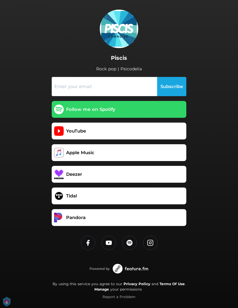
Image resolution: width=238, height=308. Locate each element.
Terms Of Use (172, 284)
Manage (101, 289)
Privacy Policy (137, 284)
